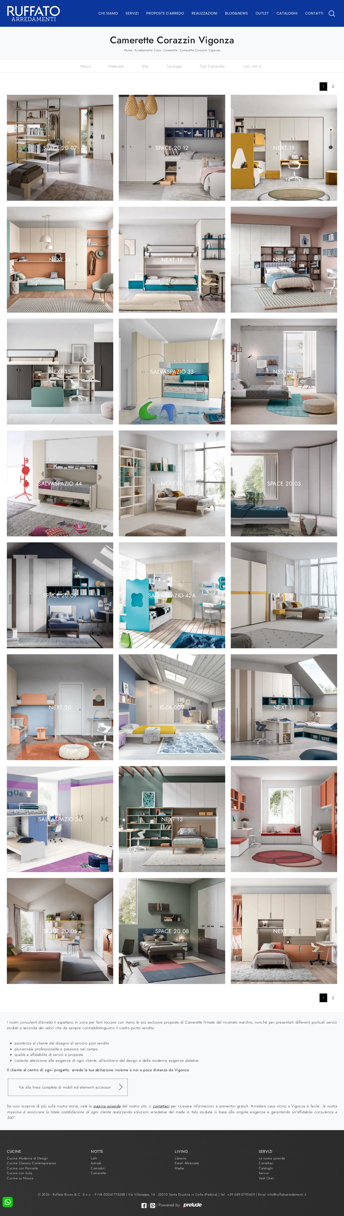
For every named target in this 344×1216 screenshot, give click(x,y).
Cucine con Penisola (22, 1168)
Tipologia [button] (174, 66)
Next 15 (60, 371)
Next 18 (172, 259)
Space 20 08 (172, 931)
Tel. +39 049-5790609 (238, 1194)
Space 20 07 (60, 147)
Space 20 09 (60, 595)
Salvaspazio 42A (172, 595)
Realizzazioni (205, 13)
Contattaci (266, 1163)
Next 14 (60, 259)
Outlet (262, 13)
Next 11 (284, 707)
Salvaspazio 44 (60, 483)
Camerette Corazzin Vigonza (200, 50)
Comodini (98, 1168)
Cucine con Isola (19, 1173)
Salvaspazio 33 (172, 371)
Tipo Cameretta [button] (212, 66)
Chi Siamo (108, 13)
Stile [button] (145, 66)
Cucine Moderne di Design (27, 1158)
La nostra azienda (272, 1158)
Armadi (96, 1163)
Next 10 (284, 931)
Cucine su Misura (20, 1178)
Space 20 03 (284, 483)
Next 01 (284, 371)
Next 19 (284, 147)
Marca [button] (85, 66)
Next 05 (172, 483)
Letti (94, 1158)
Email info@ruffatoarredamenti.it (282, 1194)
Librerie (180, 1158)
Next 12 (284, 819)
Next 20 (60, 707)
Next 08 (284, 259)
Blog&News (236, 13)
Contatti (314, 13)
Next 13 (172, 819)
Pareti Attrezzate (187, 1163)
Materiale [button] (116, 66)
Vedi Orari (266, 1178)
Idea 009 (172, 707)
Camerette (170, 50)
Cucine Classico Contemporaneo (31, 1163)
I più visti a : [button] (253, 66)
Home (128, 50)
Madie (179, 1168)
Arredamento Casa (148, 50)
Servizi (132, 13)
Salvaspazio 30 (60, 819)
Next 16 (284, 595)
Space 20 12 (172, 147)
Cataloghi (287, 13)
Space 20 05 (60, 931)
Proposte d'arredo (165, 13)
